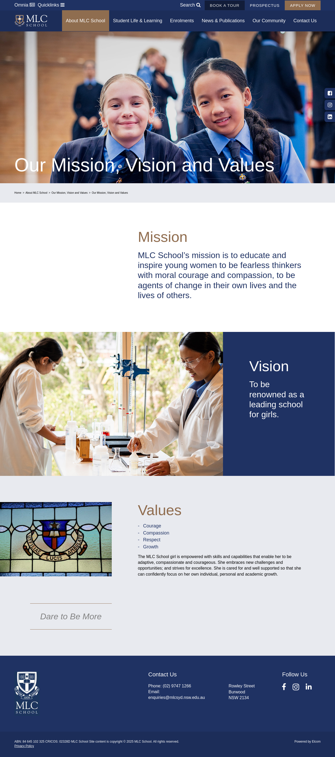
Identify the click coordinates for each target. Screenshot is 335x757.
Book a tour (224, 5)
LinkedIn (330, 117)
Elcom (316, 741)
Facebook (330, 93)
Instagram (330, 105)
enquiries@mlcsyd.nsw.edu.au (176, 697)
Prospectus (265, 5)
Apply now (302, 5)
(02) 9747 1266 (177, 686)
